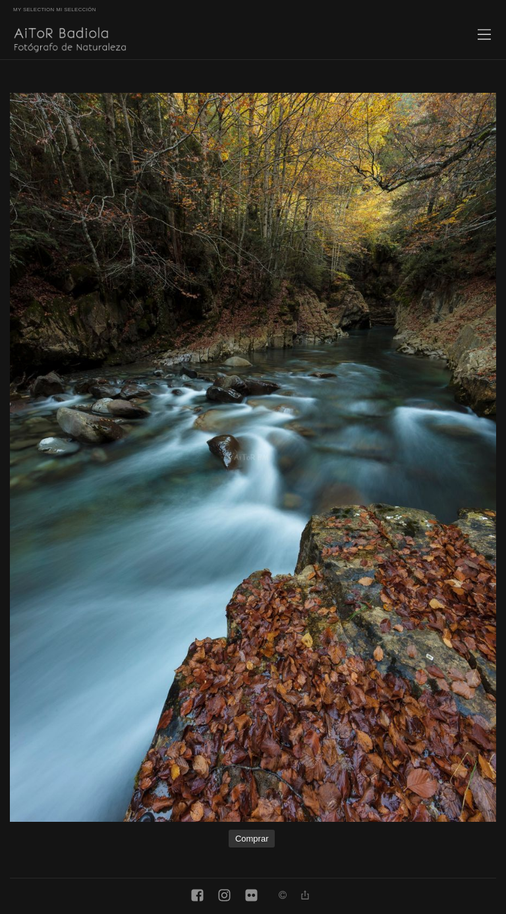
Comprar (252, 839)
